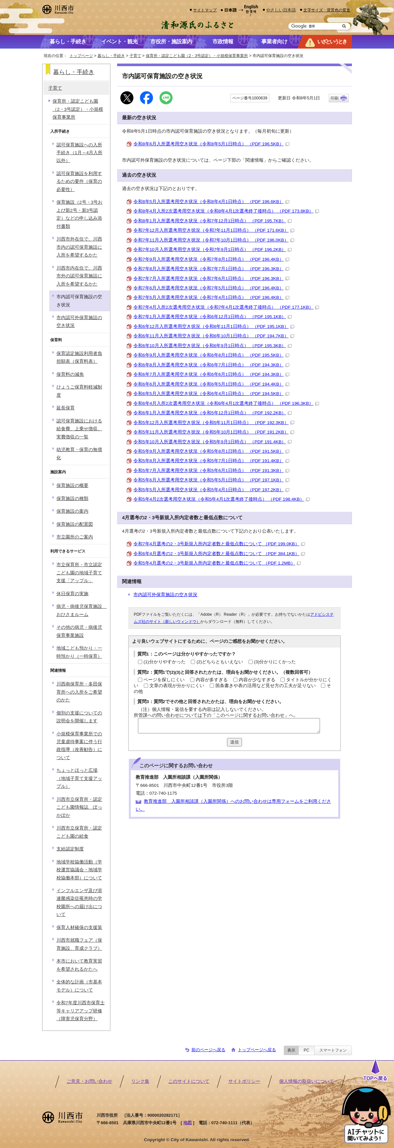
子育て (135, 55)
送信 (234, 742)
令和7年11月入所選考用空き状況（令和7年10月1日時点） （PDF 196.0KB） (213, 240)
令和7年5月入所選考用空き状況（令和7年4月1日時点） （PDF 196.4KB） (211, 297)
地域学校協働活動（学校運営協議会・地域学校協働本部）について (79, 870)
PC (306, 1050)
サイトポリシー (244, 1081)
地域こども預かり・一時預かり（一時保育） (79, 652)
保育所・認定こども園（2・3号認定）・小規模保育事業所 (197, 55)
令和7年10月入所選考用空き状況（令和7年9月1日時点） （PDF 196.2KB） (212, 249)
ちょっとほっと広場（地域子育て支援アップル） (79, 778)
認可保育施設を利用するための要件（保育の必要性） (79, 181)
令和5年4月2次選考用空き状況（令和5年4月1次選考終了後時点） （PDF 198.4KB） (221, 499)
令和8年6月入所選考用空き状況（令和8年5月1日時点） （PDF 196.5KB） (211, 143)
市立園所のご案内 (74, 537)
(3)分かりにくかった (275, 661)
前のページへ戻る (208, 1049)
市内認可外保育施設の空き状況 (165, 594)
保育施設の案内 (72, 511)
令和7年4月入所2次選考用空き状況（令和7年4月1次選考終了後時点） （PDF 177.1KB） (226, 307)
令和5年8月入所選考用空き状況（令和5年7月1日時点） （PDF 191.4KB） (211, 460)
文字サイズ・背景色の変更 (326, 10)
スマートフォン (333, 1050)
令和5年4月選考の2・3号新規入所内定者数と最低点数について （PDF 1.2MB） (217, 563)
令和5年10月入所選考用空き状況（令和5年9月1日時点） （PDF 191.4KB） (212, 441)
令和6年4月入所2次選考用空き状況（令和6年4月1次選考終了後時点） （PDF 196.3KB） (226, 403)
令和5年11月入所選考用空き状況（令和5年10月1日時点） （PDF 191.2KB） (213, 432)
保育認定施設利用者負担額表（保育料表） (79, 357)
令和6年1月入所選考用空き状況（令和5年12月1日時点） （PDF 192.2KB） (212, 412)
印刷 (335, 98)
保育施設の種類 (72, 498)
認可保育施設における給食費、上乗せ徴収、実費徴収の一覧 (79, 429)
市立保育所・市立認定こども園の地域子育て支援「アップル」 (79, 572)
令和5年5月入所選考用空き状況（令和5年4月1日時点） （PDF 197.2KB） (211, 489)
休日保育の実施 (72, 593)
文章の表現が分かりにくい (176, 685)
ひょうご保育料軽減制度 (79, 391)
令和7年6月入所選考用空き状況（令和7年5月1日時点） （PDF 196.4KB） (211, 288)
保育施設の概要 (72, 485)
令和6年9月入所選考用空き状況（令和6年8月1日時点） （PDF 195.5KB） (211, 355)
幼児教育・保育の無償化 (79, 453)
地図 (187, 1122)
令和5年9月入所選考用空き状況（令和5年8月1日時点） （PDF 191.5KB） (211, 451)
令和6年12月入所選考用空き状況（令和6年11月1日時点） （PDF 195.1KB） (213, 326)
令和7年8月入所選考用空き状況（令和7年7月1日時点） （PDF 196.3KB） (211, 268)
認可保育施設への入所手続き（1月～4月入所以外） (79, 152)
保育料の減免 (70, 374)
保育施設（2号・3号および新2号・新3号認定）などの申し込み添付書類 (79, 214)
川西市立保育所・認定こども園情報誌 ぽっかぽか (79, 807)
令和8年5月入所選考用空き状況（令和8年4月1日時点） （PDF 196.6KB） (211, 201)
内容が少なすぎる (257, 679)
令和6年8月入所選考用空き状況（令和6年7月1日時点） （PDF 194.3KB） (211, 364)
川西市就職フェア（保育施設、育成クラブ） (79, 944)
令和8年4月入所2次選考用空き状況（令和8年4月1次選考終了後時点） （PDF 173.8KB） (226, 211)
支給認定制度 (70, 848)
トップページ (81, 55)
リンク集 (140, 1081)
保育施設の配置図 (74, 524)
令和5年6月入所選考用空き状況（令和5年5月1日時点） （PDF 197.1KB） (211, 480)
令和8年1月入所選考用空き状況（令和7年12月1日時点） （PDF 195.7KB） (212, 220)
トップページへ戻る (257, 1049)
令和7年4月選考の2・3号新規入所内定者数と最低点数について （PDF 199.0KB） (219, 543)
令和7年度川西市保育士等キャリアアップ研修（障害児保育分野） (80, 1010)
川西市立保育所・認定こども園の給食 (79, 832)
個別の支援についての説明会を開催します (79, 717)
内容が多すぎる (212, 679)
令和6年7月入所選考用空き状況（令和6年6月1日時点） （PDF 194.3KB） (211, 374)
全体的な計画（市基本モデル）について (79, 985)
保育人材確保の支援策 (79, 927)
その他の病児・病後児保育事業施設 (79, 631)
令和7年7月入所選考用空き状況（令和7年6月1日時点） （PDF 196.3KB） (211, 278)
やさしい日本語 (281, 9)
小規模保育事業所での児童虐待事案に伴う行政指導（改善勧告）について (79, 745)
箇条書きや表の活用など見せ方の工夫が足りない (265, 685)
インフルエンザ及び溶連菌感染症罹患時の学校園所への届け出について (79, 902)
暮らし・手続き (111, 55)
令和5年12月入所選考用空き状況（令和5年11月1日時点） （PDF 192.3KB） (213, 422)
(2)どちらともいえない (219, 661)
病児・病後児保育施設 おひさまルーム (81, 610)
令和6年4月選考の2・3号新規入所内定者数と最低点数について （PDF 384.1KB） (219, 553)
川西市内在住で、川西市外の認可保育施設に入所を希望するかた (79, 276)
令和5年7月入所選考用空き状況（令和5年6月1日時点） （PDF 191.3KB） (211, 470)
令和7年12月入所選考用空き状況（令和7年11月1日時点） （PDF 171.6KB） (213, 230)
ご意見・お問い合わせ (89, 1081)
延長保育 (65, 407)
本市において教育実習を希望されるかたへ (79, 965)
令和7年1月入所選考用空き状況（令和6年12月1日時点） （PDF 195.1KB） (212, 316)
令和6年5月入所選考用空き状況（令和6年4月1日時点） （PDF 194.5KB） (211, 393)
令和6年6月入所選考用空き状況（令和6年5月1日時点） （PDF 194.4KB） (211, 384)
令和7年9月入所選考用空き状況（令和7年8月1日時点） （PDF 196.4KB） (211, 259)
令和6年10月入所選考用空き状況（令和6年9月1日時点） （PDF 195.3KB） (212, 345)
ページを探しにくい (164, 679)
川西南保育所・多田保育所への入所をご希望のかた (79, 692)
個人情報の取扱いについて (306, 1081)
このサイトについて (188, 1081)
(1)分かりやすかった (165, 661)
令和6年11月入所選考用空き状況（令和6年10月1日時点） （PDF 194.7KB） (213, 335)
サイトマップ (205, 10)
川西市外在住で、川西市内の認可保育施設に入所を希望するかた (79, 247)
